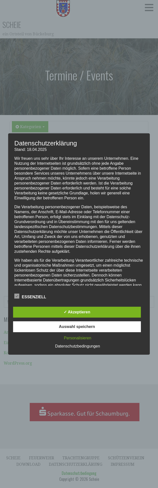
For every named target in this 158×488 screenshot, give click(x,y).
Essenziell (30, 296)
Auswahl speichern (77, 327)
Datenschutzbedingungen (77, 346)
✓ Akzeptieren (77, 312)
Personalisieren (77, 338)
